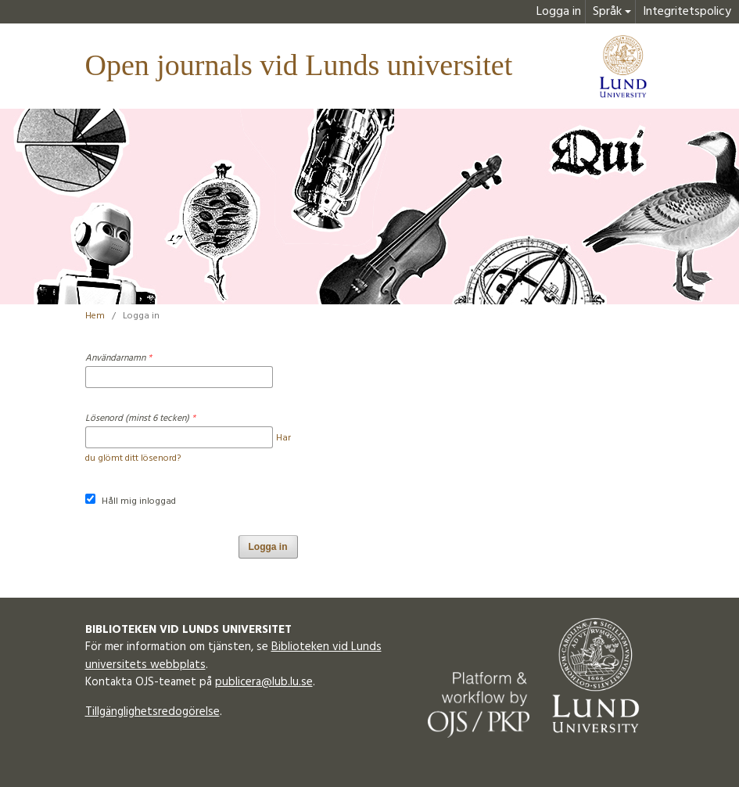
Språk (607, 12)
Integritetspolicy (687, 12)
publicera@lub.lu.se (264, 682)
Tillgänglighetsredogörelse (152, 712)
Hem (95, 316)
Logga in (558, 12)
